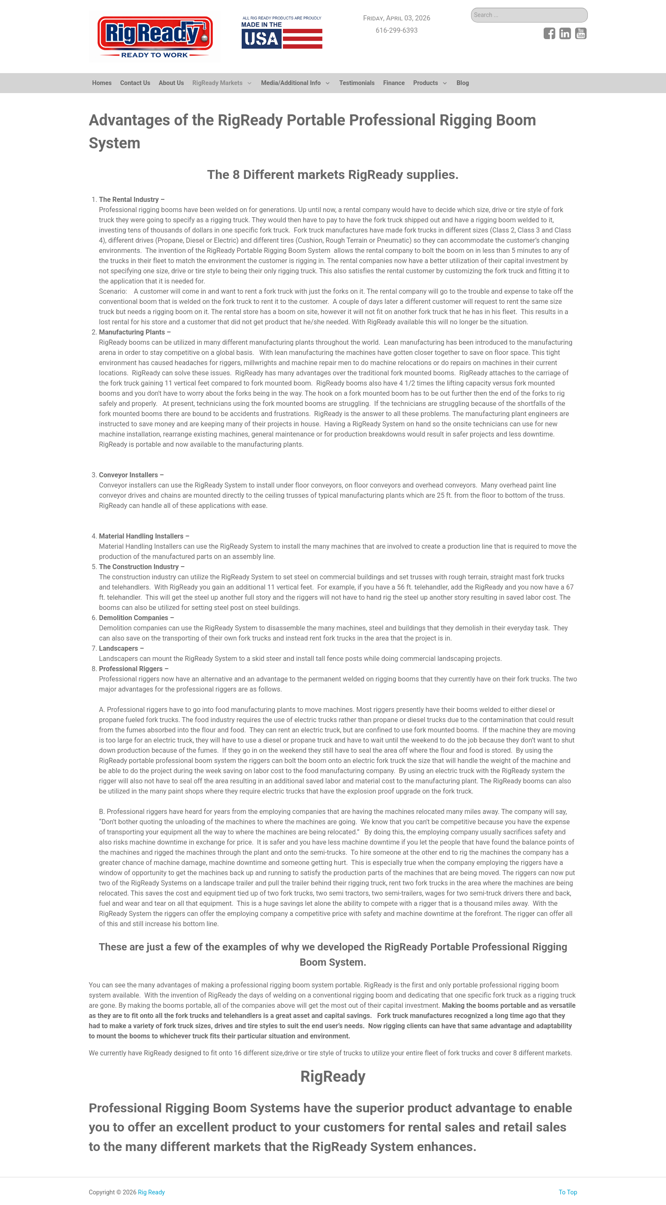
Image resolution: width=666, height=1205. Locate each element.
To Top (568, 1192)
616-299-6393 (397, 30)
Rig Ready (151, 1192)
